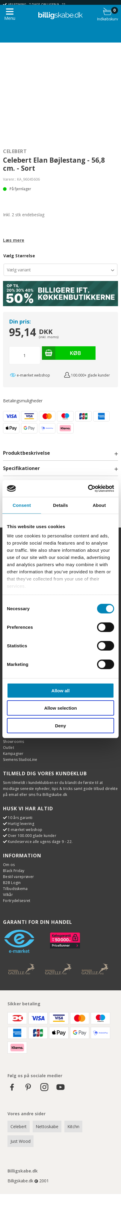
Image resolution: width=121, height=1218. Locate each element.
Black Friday (14, 870)
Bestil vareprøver (18, 876)
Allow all (61, 690)
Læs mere (13, 240)
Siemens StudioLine (20, 759)
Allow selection (60, 708)
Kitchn (73, 1126)
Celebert (15, 151)
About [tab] (99, 504)
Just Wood (20, 1141)
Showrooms (13, 741)
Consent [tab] (22, 504)
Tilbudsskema (15, 888)
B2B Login (12, 882)
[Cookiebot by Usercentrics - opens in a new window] (88, 488)
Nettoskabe (47, 1126)
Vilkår (8, 894)
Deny (60, 725)
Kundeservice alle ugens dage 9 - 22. (40, 841)
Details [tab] (60, 504)
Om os (9, 864)
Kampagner (13, 753)
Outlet (8, 747)
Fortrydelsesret (17, 900)
